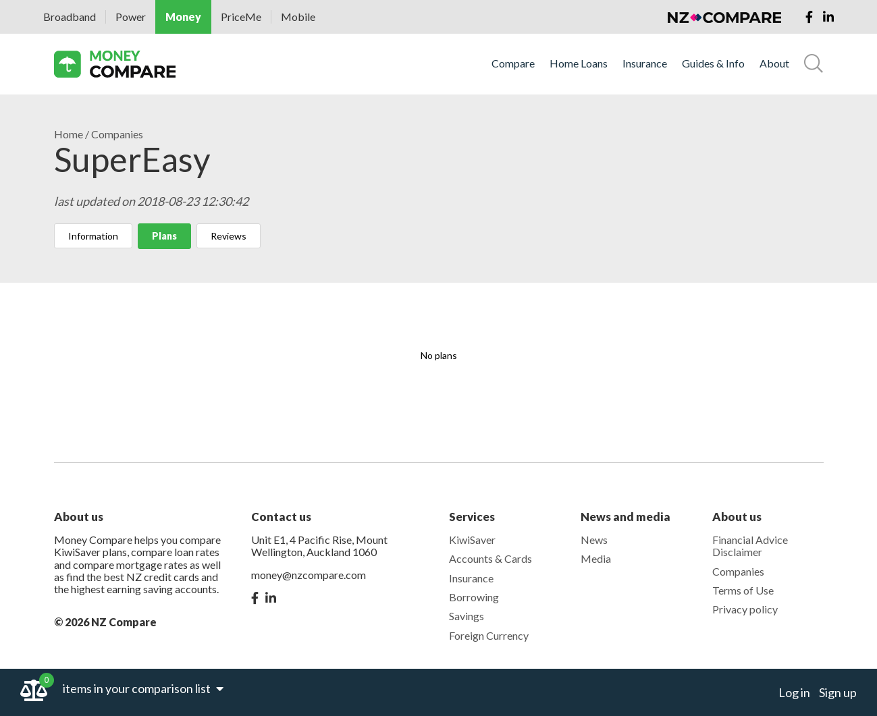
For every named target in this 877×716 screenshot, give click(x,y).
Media (596, 558)
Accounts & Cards (490, 558)
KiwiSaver (472, 539)
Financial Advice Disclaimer (750, 545)
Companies (117, 134)
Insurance (644, 63)
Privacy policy (745, 609)
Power (130, 16)
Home (68, 134)
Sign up (838, 692)
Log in (794, 692)
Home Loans (579, 63)
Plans (164, 236)
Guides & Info (713, 63)
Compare (513, 63)
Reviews (228, 236)
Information (93, 236)
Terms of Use (743, 590)
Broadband (69, 16)
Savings (466, 615)
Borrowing (474, 596)
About (774, 63)
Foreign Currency (489, 635)
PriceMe (241, 16)
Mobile (298, 16)
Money (183, 16)
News (594, 539)
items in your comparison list (143, 688)
